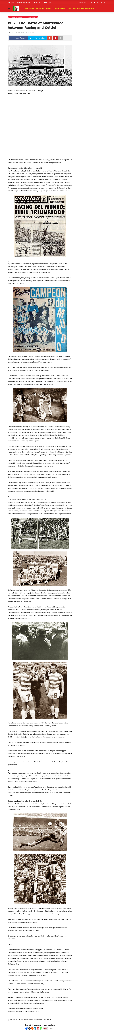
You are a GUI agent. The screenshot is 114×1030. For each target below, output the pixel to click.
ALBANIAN (48, 8)
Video (70, 8)
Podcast (87, 8)
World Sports (60, 8)
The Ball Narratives (36, 8)
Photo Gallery (78, 8)
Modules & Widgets (23, 2)
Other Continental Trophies (16, 17)
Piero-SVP (11, 32)
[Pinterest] (38, 1028)
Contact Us (36, 2)
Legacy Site (47, 2)
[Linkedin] (35, 1028)
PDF (92, 8)
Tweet (51, 1028)
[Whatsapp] (41, 1028)
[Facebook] (26, 1028)
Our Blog (11, 2)
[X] (29, 1028)
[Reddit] (32, 1028)
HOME (27, 8)
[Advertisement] (40, 112)
